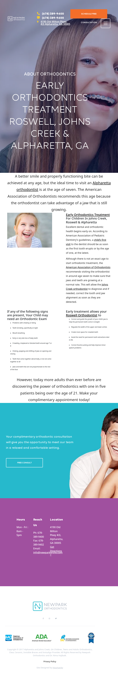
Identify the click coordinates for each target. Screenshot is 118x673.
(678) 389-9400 (50, 13)
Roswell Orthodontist (81, 315)
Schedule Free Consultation (89, 15)
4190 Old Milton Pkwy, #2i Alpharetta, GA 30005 (53, 22)
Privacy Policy (49, 661)
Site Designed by (50, 667)
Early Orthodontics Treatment (88, 214)
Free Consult (24, 462)
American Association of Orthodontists (88, 267)
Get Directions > (56, 550)
